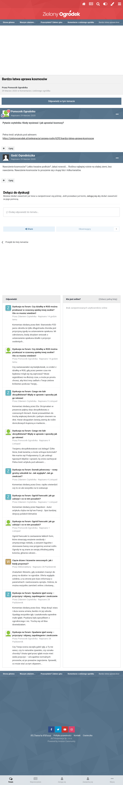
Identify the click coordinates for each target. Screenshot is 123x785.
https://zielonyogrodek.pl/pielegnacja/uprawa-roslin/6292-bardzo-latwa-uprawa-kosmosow (48, 138)
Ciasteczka (87, 735)
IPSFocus (47, 735)
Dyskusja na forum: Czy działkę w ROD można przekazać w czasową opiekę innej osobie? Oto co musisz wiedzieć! (34, 309)
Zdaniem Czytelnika (27, 316)
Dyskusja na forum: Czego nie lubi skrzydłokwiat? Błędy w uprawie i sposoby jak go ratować (34, 394)
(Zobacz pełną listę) (108, 299)
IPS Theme (35, 735)
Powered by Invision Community (61, 741)
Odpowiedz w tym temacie (61, 101)
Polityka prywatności (62, 735)
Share (29, 229)
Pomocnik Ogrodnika (18, 87)
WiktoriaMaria (24, 567)
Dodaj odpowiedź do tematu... (22, 212)
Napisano (23, 115)
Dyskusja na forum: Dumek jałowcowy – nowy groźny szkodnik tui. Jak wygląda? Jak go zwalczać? (34, 473)
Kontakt (77, 735)
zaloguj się (92, 196)
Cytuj (11, 148)
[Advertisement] (62, 51)
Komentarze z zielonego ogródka (35, 91)
